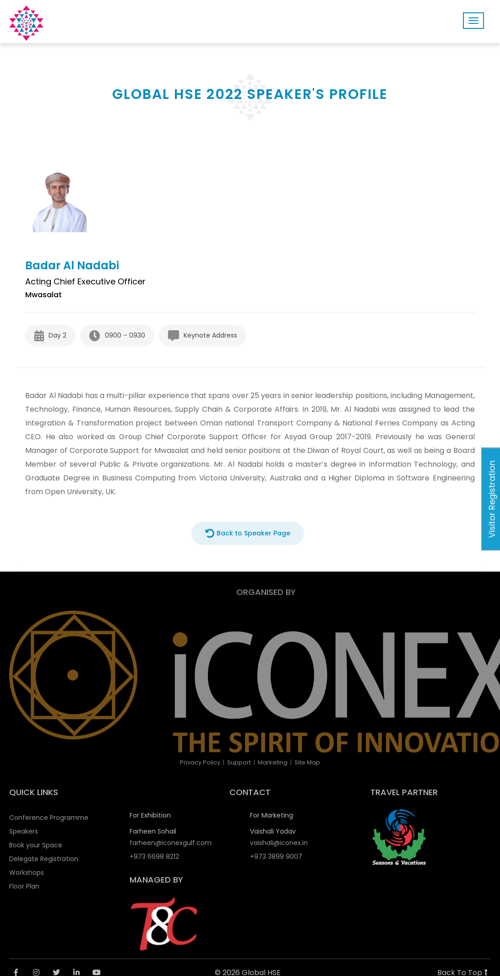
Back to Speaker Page (247, 533)
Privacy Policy (200, 762)
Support (239, 762)
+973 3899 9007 (276, 861)
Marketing (273, 762)
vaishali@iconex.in (279, 847)
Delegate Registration (43, 863)
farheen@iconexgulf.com (171, 847)
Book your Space (35, 849)
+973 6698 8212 (154, 861)
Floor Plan (24, 890)
